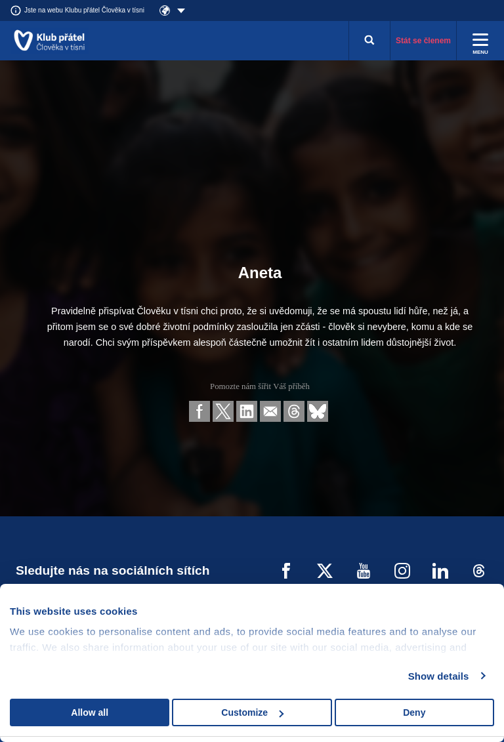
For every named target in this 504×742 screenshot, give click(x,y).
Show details (438, 676)
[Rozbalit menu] (480, 40)
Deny (414, 712)
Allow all (89, 712)
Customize (252, 712)
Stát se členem (423, 40)
